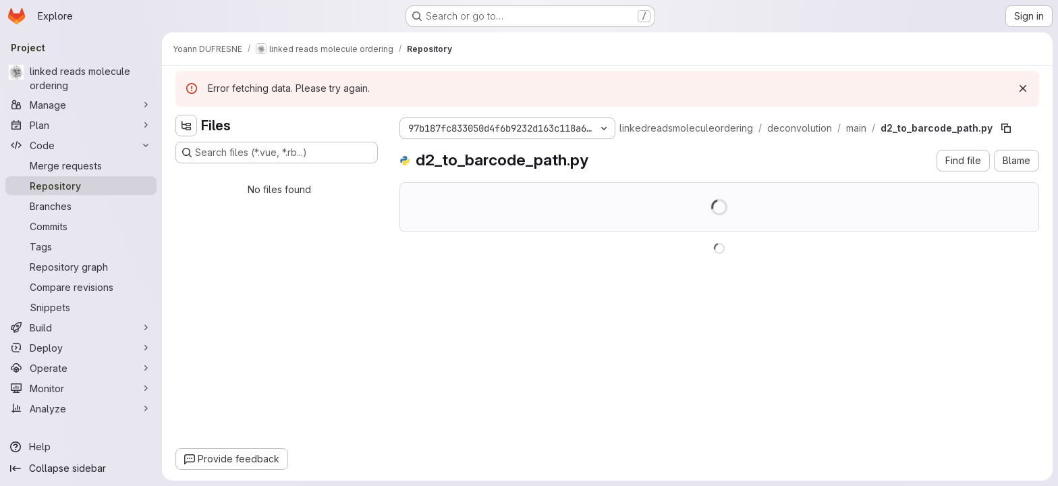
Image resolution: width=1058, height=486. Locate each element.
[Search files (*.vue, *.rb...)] (276, 152)
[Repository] (81, 185)
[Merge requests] (81, 165)
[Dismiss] (1023, 88)
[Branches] (81, 205)
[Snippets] (81, 307)
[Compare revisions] (81, 286)
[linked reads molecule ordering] (81, 78)
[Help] (81, 446)
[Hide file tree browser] (186, 125)
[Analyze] (81, 408)
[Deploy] (81, 347)
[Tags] (81, 246)
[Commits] (81, 226)
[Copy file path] (1006, 128)
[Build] (81, 327)
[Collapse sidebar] (81, 468)
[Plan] (81, 124)
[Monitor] (81, 388)
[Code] (81, 145)
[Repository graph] (81, 266)
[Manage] (81, 104)
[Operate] (81, 367)
